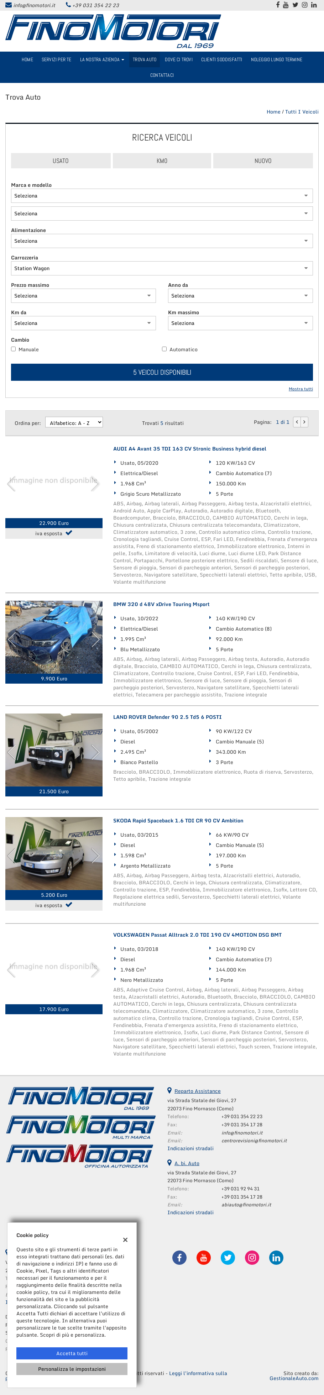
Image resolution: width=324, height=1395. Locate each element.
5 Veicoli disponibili (162, 372)
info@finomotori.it (34, 5)
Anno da (178, 285)
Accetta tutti (72, 1353)
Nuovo (263, 161)
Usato (61, 161)
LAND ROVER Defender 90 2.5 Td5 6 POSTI (167, 717)
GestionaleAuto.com (294, 1378)
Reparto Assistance (197, 1091)
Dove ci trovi (179, 59)
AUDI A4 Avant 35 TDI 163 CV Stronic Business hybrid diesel (189, 448)
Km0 (162, 161)
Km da (18, 312)
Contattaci (162, 75)
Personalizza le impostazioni (72, 1369)
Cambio (20, 339)
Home (27, 59)
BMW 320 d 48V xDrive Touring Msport (161, 604)
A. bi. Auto (186, 1163)
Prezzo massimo (30, 285)
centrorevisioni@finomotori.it (254, 1140)
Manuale (28, 349)
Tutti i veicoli (302, 111)
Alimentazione (28, 230)
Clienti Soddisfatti (221, 59)
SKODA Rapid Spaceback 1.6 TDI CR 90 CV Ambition (178, 820)
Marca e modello (31, 185)
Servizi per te (57, 59)
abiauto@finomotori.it (246, 1205)
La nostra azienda (102, 59)
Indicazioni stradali (190, 1148)
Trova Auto (144, 59)
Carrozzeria (24, 257)
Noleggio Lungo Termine (276, 59)
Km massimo (183, 312)
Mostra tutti (301, 389)
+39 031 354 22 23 (95, 5)
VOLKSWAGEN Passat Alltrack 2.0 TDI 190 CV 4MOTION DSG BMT (197, 934)
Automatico (183, 349)
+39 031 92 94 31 (240, 1189)
